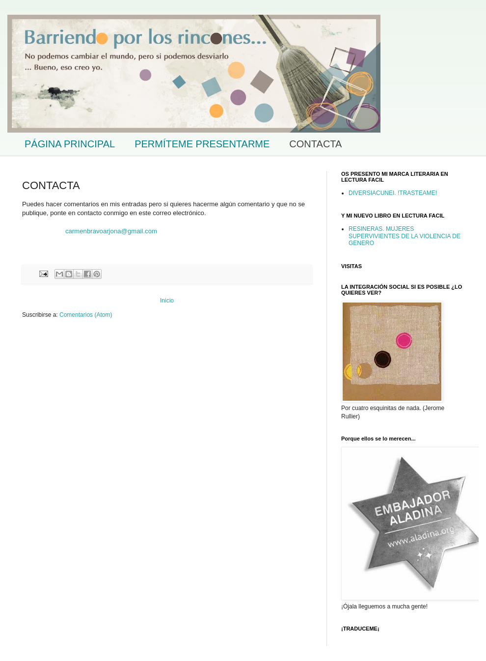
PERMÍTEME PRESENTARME (202, 143)
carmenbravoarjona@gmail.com (111, 231)
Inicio (167, 300)
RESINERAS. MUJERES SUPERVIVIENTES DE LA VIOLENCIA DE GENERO (404, 236)
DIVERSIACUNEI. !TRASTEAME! (393, 193)
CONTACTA (315, 143)
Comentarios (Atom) (85, 314)
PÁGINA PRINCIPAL (70, 143)
